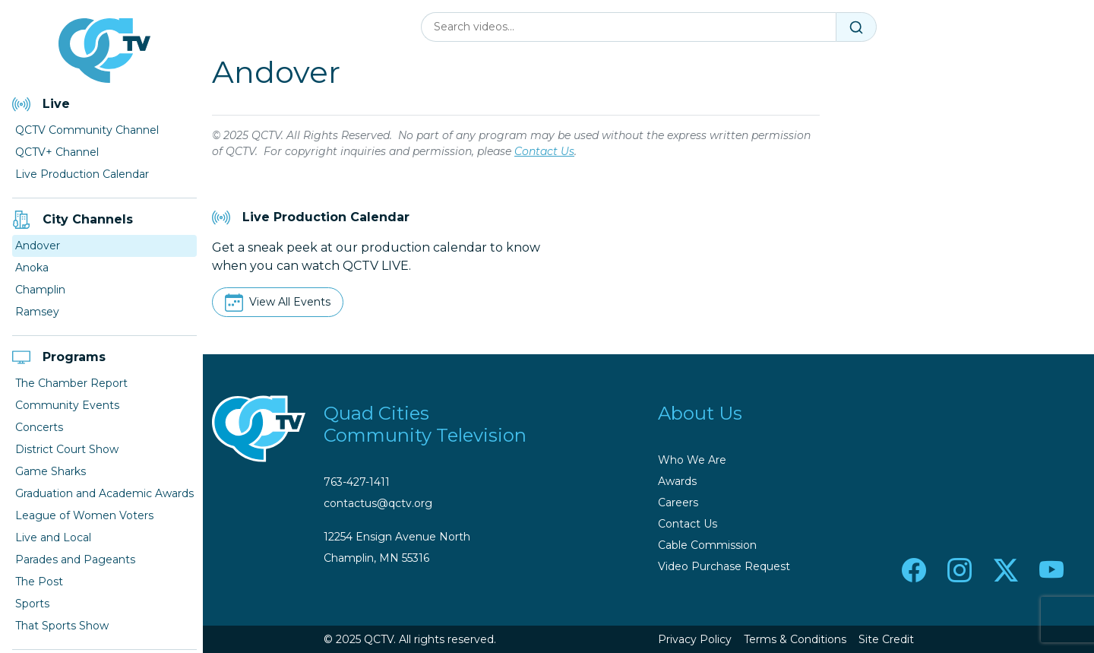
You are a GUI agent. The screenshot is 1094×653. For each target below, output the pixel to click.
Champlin (40, 289)
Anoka (32, 267)
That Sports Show (62, 625)
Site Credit (886, 639)
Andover (37, 245)
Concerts (39, 427)
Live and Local (53, 537)
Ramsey (37, 312)
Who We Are (692, 460)
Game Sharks (50, 471)
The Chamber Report (71, 383)
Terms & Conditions (795, 639)
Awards (677, 481)
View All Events (289, 302)
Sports (32, 603)
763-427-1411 (357, 482)
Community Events (67, 405)
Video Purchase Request (724, 566)
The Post (39, 581)
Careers (678, 502)
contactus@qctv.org (378, 503)
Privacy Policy (695, 639)
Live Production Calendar (82, 174)
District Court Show (67, 449)
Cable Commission (707, 545)
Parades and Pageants (75, 559)
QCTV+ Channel (57, 152)
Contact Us (544, 151)
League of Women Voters (84, 515)
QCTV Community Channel (87, 130)
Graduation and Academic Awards (104, 493)
